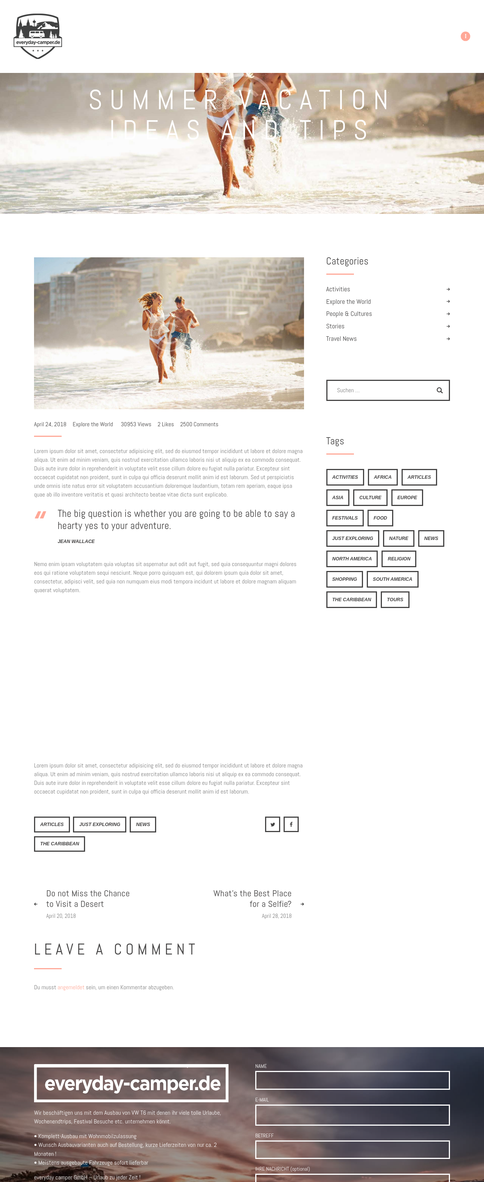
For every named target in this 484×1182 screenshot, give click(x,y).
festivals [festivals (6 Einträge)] (345, 518)
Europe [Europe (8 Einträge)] (407, 497)
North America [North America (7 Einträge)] (352, 559)
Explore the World (93, 424)
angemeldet (70, 987)
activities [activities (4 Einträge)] (345, 477)
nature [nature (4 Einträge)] (398, 538)
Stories (335, 326)
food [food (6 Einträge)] (380, 518)
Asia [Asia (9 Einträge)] (338, 497)
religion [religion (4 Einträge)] (399, 559)
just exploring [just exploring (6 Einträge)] (352, 538)
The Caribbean (59, 843)
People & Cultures (349, 313)
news (143, 824)
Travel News (341, 338)
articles (52, 824)
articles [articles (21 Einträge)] (419, 477)
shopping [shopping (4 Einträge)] (344, 579)
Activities (338, 289)
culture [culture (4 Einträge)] (370, 497)
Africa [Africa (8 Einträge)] (383, 477)
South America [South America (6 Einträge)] (392, 579)
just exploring (99, 824)
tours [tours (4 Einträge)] (395, 599)
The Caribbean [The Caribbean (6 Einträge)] (351, 599)
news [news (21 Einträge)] (431, 538)
